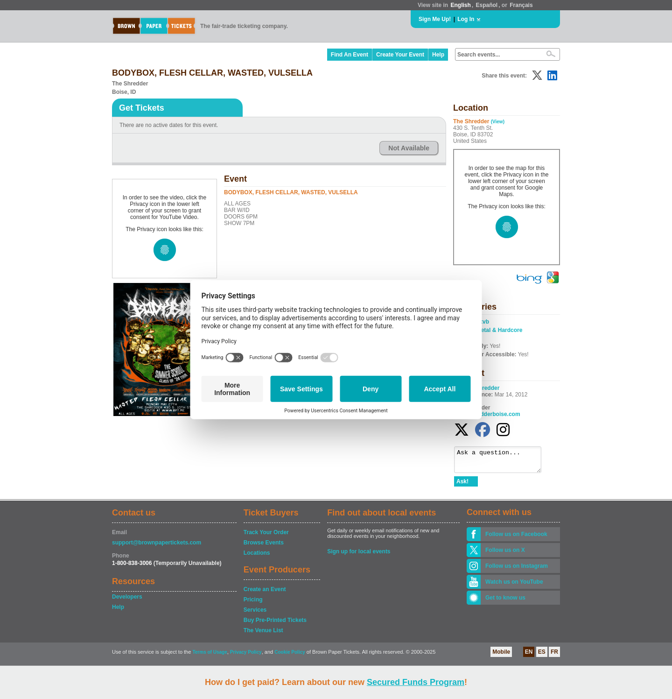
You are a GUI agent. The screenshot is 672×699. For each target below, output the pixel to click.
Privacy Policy (246, 656)
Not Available (408, 148)
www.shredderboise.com (487, 414)
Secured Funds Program (415, 682)
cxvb (482, 321)
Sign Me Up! (435, 19)
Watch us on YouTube (514, 586)
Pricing (253, 603)
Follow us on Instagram (516, 570)
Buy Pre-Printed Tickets (275, 624)
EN (529, 656)
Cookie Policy (289, 656)
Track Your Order (266, 536)
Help (438, 54)
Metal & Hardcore (499, 330)
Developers (127, 601)
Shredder (487, 388)
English (460, 5)
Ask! (462, 485)
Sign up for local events (358, 555)
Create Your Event (400, 54)
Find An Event (349, 54)
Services (255, 614)
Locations (257, 557)
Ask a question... (502, 461)
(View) (497, 121)
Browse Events (264, 547)
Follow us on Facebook (516, 538)
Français (521, 5)
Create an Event (265, 593)
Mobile (501, 656)
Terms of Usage (209, 656)
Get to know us (505, 602)
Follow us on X (505, 554)
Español (487, 5)
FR (554, 656)
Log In (465, 19)
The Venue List (263, 634)
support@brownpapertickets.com (156, 547)
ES (542, 656)
